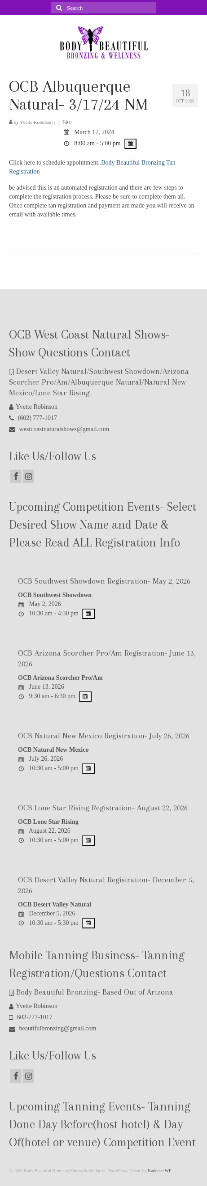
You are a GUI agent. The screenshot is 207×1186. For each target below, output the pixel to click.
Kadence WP (159, 1170)
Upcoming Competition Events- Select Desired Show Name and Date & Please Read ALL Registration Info (102, 524)
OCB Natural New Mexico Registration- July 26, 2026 (103, 735)
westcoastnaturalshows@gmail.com (59, 429)
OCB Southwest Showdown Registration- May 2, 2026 (104, 580)
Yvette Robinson (36, 122)
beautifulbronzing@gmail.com (52, 1028)
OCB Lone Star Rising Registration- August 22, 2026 (103, 807)
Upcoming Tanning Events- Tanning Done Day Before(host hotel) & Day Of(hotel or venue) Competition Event (102, 1124)
